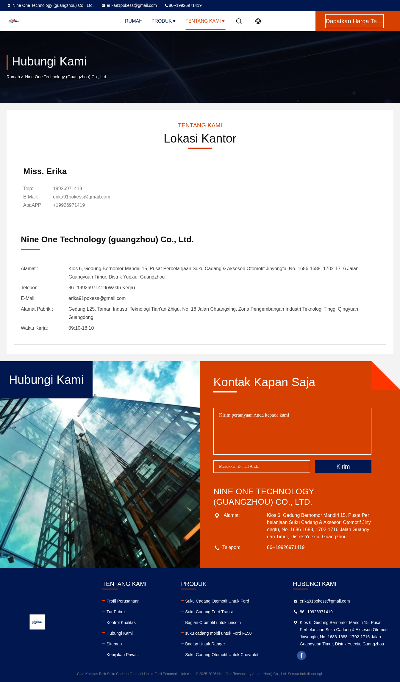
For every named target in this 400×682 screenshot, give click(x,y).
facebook (301, 655)
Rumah (134, 21)
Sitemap (114, 644)
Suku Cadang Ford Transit (209, 611)
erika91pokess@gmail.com (129, 5)
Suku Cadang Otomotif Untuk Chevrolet (221, 654)
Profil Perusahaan (123, 601)
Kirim (343, 466)
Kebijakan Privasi (122, 654)
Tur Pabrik (116, 611)
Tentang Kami (205, 21)
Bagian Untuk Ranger (205, 644)
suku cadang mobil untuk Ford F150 (218, 633)
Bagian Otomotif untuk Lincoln (213, 622)
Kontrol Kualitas (121, 622)
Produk (163, 21)
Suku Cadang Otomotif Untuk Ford (217, 601)
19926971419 (67, 188)
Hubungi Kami (120, 633)
